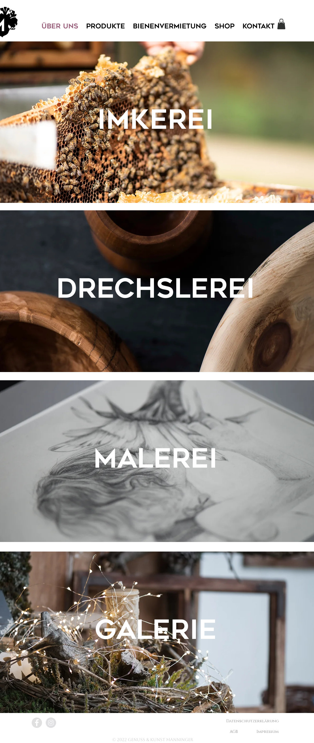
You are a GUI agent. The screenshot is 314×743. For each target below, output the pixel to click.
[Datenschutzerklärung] (252, 721)
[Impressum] (268, 731)
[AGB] (234, 731)
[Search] (281, 20)
